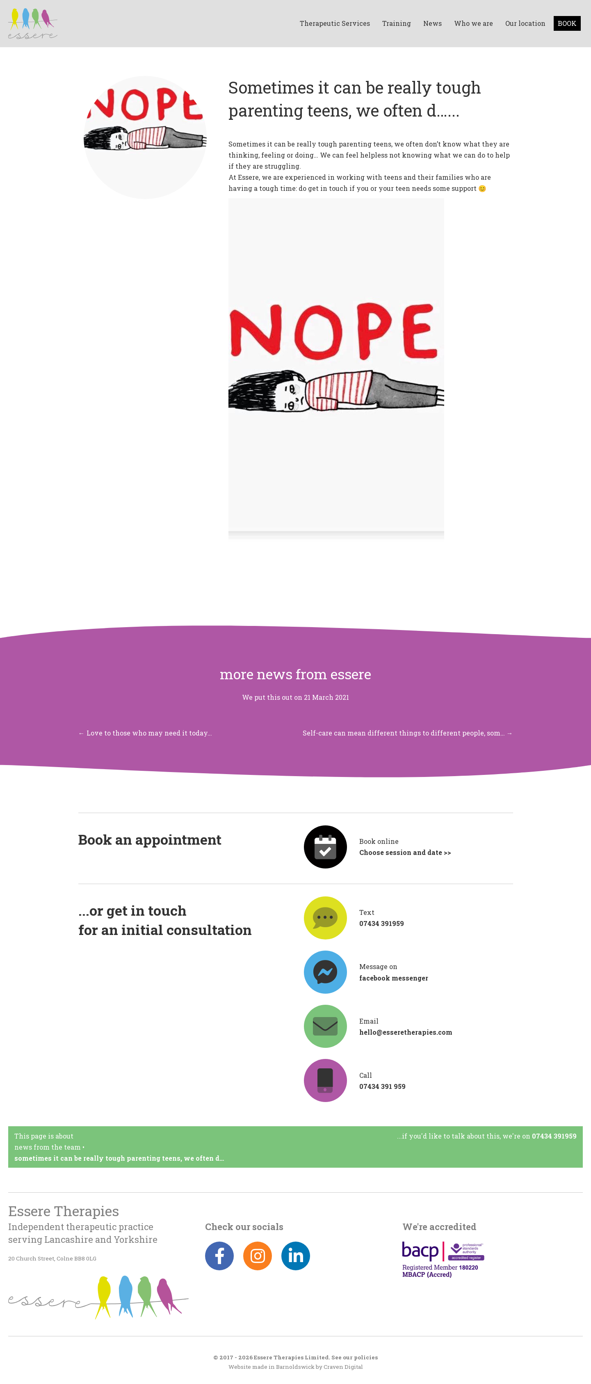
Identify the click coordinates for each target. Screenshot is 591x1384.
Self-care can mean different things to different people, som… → (408, 733)
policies (366, 1357)
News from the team (47, 1147)
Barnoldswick (295, 1366)
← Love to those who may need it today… (145, 733)
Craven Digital (343, 1366)
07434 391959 (554, 1136)
